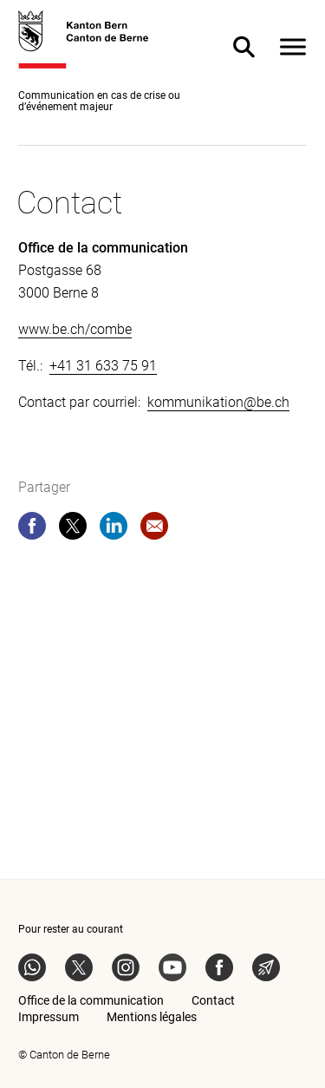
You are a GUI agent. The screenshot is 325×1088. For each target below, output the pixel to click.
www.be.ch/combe (75, 329)
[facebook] (32, 529)
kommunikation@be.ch (218, 402)
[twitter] (73, 529)
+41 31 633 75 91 (103, 365)
